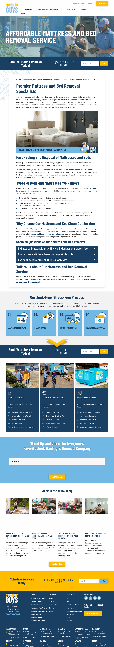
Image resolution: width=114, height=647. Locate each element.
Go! (104, 63)
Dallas (78, 624)
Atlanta (61, 612)
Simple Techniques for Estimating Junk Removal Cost (42, 519)
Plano (94, 624)
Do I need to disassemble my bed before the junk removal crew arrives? (54, 248)
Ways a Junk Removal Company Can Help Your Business (68, 519)
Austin (60, 624)
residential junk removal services (74, 100)
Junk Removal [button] (26, 9)
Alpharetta (45, 612)
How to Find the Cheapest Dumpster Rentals (95, 518)
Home (18, 80)
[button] (57, 248)
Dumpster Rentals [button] (41, 9)
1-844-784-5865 (90, 279)
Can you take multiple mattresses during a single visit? (45, 254)
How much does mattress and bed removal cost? (42, 260)
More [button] (23, 13)
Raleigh (43, 624)
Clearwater (11, 612)
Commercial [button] (65, 9)
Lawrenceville (81, 612)
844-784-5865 (86, 3)
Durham (9, 624)
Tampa (25, 612)
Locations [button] (83, 9)
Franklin (27, 624)
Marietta (96, 612)
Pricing (74, 9)
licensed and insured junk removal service (46, 234)
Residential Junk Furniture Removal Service (41, 80)
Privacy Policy (10, 642)
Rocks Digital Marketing (100, 642)
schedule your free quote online (29, 282)
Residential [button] (54, 9)
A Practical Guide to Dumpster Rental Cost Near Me (17, 519)
